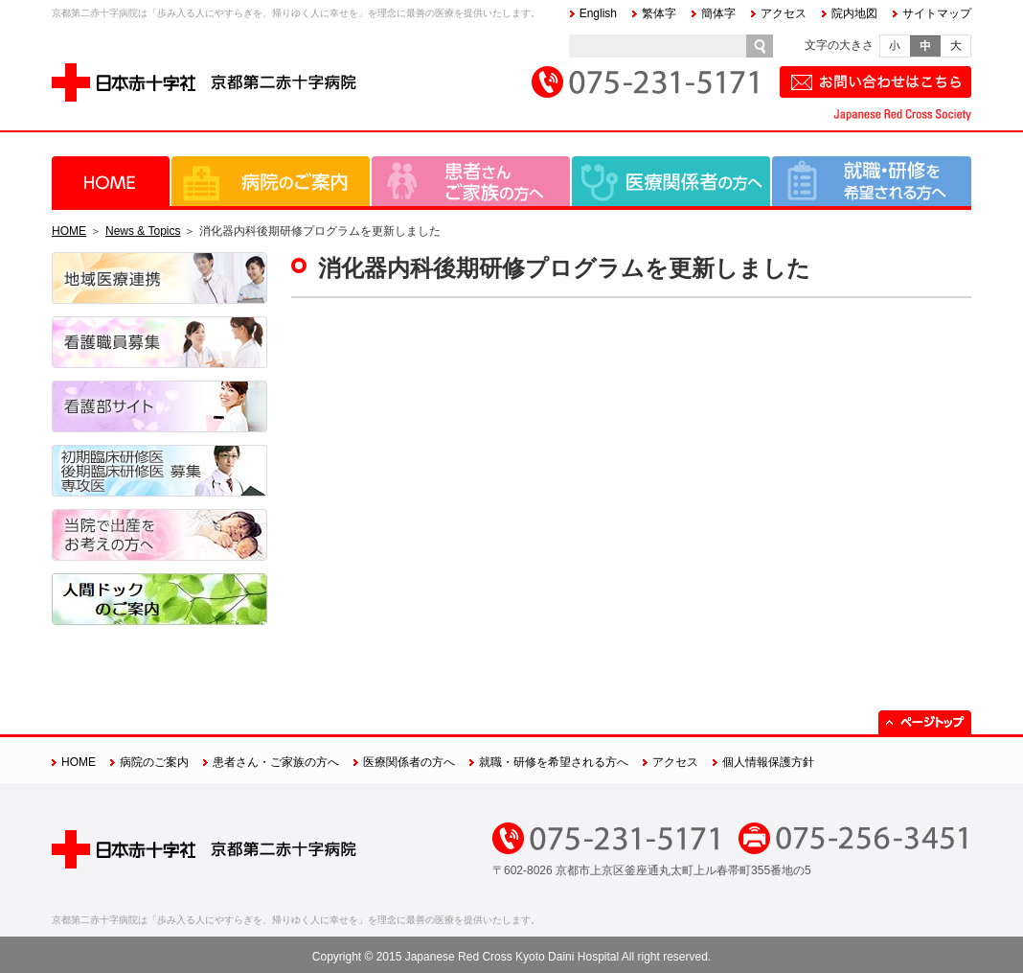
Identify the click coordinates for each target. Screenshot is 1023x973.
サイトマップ (936, 13)
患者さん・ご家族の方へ (471, 181)
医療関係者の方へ (671, 181)
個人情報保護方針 (768, 762)
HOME (111, 181)
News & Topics (142, 231)
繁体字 (659, 13)
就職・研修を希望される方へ (871, 181)
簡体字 (718, 13)
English (598, 13)
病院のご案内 (270, 181)
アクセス (784, 13)
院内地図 (854, 13)
